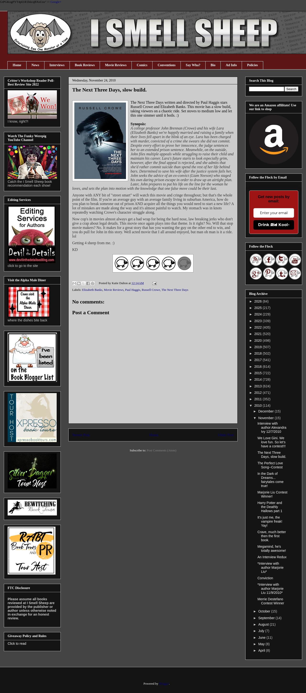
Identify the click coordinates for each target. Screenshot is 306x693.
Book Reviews (85, 65)
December (266, 411)
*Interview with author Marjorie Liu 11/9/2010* (270, 589)
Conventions (166, 65)
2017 (258, 360)
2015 (258, 373)
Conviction (265, 578)
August (263, 624)
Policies (252, 65)
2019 (258, 347)
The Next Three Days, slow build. (271, 455)
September (266, 618)
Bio (213, 65)
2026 (258, 301)
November (266, 418)
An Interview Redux (271, 557)
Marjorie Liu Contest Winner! (272, 494)
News (35, 65)
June (262, 637)
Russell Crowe (151, 290)
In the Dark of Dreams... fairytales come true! (270, 479)
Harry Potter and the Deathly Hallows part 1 (269, 507)
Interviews (57, 65)
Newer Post (80, 435)
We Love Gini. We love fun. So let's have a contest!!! (271, 442)
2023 (258, 321)
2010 (258, 405)
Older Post (226, 435)
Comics (142, 65)
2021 (258, 334)
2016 (258, 366)
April (262, 650)
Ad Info (231, 65)
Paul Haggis (132, 290)
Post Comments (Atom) (161, 450)
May (261, 644)
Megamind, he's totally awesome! (271, 548)
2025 (258, 308)
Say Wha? (193, 65)
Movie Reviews (115, 65)
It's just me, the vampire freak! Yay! (269, 521)
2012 (258, 393)
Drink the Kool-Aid (274, 224)
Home (17, 65)
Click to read (17, 643)
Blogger (164, 683)
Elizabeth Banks (92, 290)
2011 (258, 399)
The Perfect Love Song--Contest (270, 465)
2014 (258, 379)
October (264, 611)
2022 (258, 327)
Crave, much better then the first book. (271, 536)
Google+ (55, 2)
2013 (258, 386)
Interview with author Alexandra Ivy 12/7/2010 (271, 427)
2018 (258, 353)
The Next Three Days (175, 290)
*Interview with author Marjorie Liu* (270, 568)
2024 (258, 314)
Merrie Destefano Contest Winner (270, 601)
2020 (258, 340)
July (261, 631)
